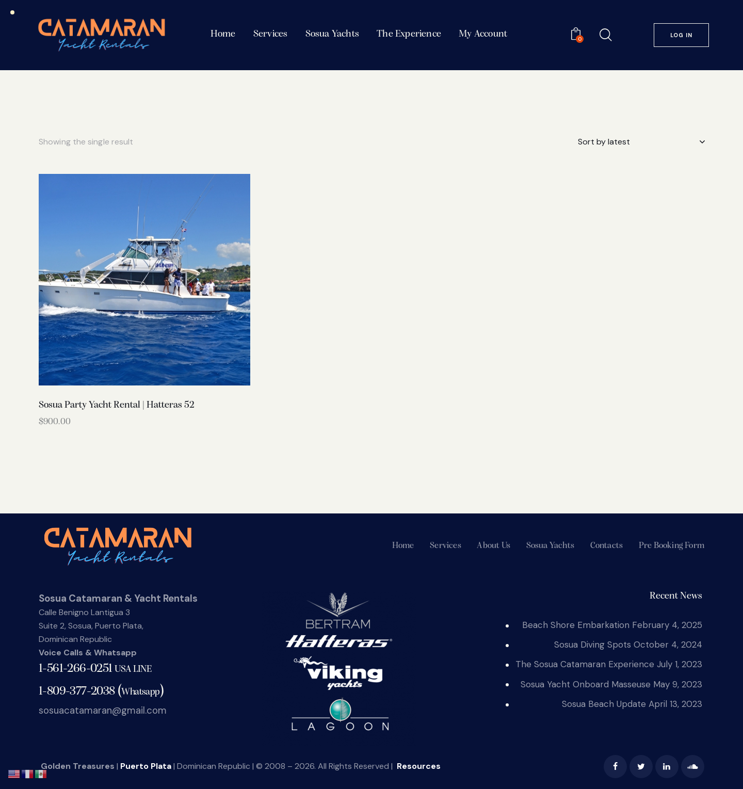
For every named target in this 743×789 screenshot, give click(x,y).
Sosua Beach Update (604, 704)
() (101, 691)
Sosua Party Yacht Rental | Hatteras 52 (117, 405)
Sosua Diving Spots (592, 644)
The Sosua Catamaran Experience (584, 664)
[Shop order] (641, 142)
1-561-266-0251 (95, 669)
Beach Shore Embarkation (575, 625)
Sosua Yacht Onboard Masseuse (586, 684)
